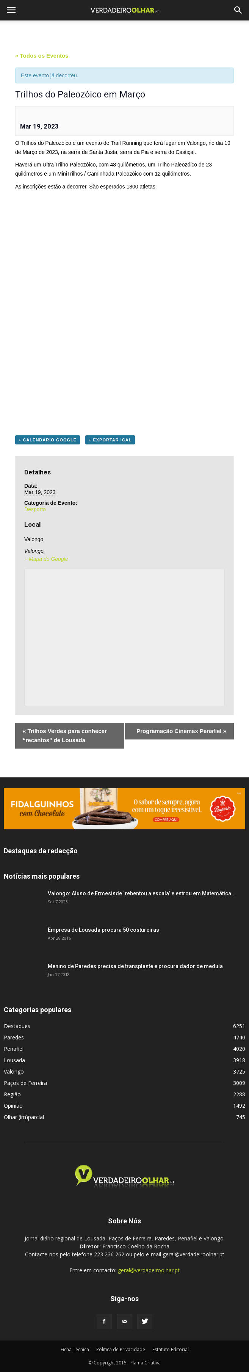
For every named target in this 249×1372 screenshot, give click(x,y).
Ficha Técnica (75, 1349)
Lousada (14, 1060)
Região (12, 1094)
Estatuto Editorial (170, 1349)
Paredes (14, 1037)
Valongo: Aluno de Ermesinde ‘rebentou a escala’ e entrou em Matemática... (142, 893)
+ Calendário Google (48, 440)
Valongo (14, 1071)
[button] (238, 10)
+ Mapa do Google (46, 559)
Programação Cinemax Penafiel (181, 731)
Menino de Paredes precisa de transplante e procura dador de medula (135, 966)
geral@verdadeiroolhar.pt (149, 1270)
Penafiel (13, 1048)
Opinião (13, 1105)
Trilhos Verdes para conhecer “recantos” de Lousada (65, 735)
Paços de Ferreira (25, 1082)
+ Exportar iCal (110, 440)
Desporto (35, 509)
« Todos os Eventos (42, 55)
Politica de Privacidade (120, 1349)
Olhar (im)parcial (24, 1117)
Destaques (17, 1026)
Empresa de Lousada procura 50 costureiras (103, 930)
